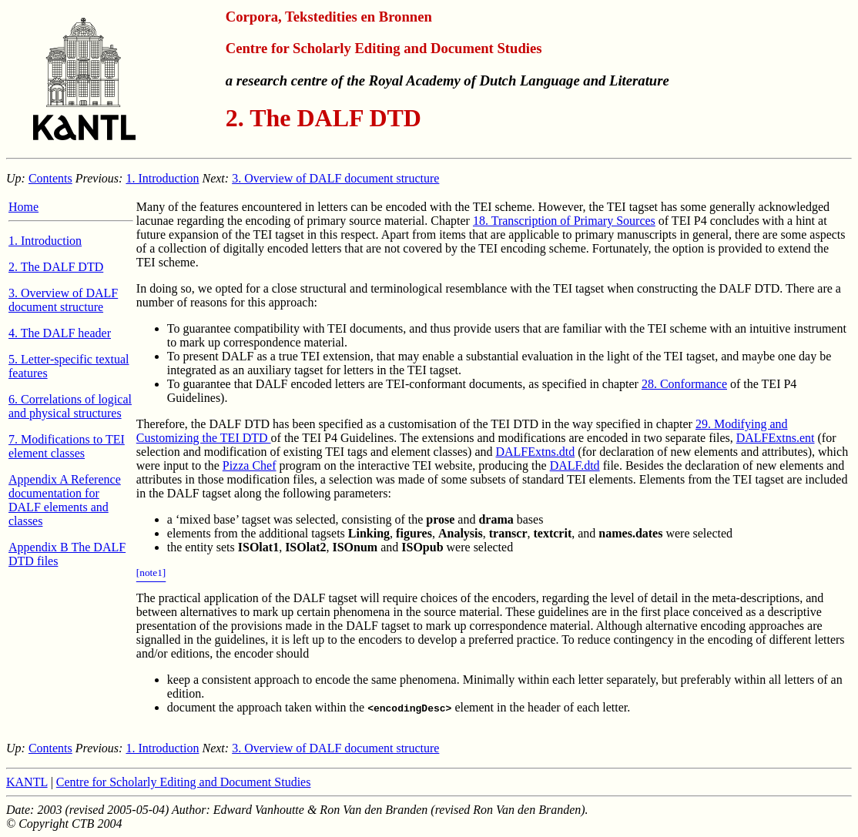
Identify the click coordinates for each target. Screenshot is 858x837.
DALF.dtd (575, 465)
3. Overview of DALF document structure (335, 178)
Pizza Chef (250, 465)
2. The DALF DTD (55, 266)
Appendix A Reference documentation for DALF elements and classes (64, 500)
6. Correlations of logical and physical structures (70, 406)
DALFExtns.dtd (535, 451)
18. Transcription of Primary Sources (564, 220)
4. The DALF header (59, 333)
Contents (50, 178)
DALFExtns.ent (775, 437)
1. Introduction (162, 178)
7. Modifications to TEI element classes (66, 446)
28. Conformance (684, 383)
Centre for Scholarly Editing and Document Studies (183, 781)
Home (23, 206)
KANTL (27, 781)
